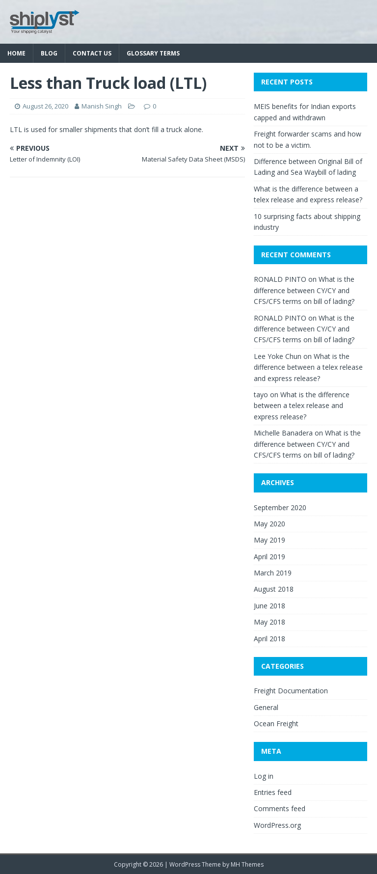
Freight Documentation (291, 690)
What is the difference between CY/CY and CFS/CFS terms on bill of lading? (304, 290)
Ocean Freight (276, 723)
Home (16, 53)
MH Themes (247, 864)
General (266, 707)
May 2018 (269, 622)
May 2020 (269, 523)
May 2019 (269, 540)
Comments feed (279, 808)
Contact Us (92, 53)
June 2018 (269, 605)
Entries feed (273, 792)
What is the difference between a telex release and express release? (308, 367)
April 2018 (269, 638)
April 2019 (269, 556)
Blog (49, 53)
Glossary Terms (153, 53)
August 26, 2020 (45, 106)
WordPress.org (277, 825)
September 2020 (280, 507)
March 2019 (273, 572)
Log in (263, 776)
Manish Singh (101, 106)
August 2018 (274, 589)
